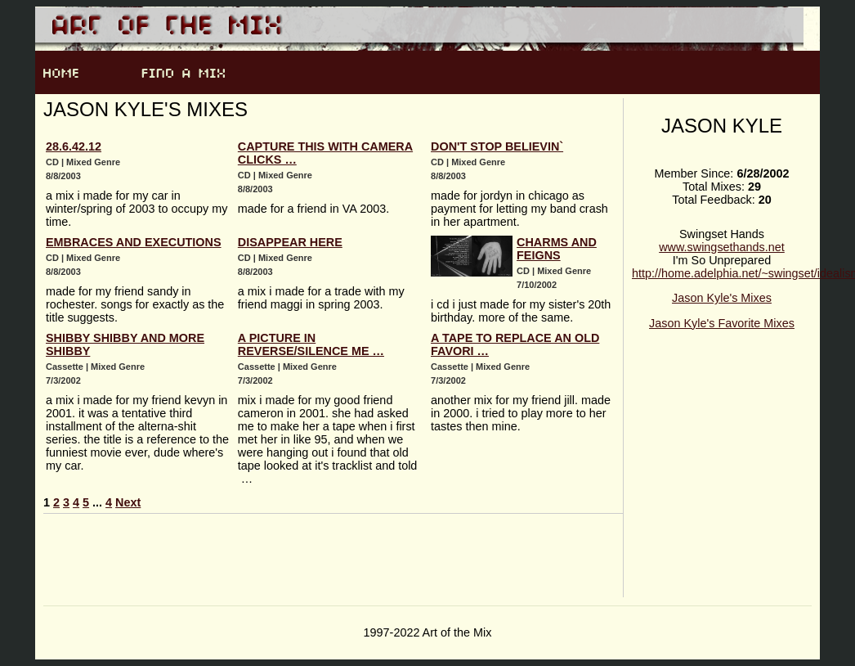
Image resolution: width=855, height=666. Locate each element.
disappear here (290, 242)
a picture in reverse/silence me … (311, 344)
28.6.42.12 (73, 146)
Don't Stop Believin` (497, 146)
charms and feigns (557, 249)
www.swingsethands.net (722, 247)
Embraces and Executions (134, 242)
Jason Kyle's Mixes (722, 297)
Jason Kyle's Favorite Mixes (722, 323)
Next (128, 502)
